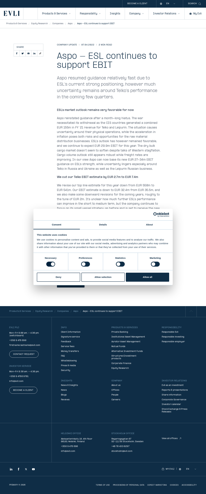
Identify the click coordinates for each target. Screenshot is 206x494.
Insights (115, 13)
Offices (115, 390)
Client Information (70, 332)
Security (65, 370)
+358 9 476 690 (17, 340)
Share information (171, 395)
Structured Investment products (124, 357)
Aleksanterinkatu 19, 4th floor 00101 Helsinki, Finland (76, 440)
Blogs (64, 395)
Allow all (147, 277)
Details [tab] (103, 224)
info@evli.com (16, 381)
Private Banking (119, 332)
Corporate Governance (174, 400)
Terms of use (103, 485)
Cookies (174, 485)
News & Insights (69, 385)
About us (116, 385)
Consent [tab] (56, 224)
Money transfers (70, 351)
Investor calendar (171, 404)
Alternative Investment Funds (127, 351)
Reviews (65, 400)
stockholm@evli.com (121, 451)
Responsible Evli (170, 332)
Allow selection (103, 277)
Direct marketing (157, 485)
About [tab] (149, 224)
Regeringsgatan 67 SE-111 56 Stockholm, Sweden (127, 440)
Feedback (66, 342)
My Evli (195, 13)
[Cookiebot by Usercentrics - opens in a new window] (155, 214)
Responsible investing (173, 337)
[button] (17, 53)
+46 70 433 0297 (120, 446)
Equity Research (120, 368)
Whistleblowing (69, 361)
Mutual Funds (118, 346)
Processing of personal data (129, 485)
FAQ (63, 356)
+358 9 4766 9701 (19, 376)
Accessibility (189, 485)
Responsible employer (173, 342)
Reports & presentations (175, 390)
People (115, 395)
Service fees (67, 346)
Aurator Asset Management (126, 342)
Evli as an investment (173, 385)
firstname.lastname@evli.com (24, 345)
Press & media (68, 365)
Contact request (24, 354)
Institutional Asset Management (128, 337)
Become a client (137, 3)
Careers (115, 400)
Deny (58, 277)
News (64, 390)
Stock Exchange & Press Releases (174, 410)
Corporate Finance (121, 363)
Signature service (70, 337)
